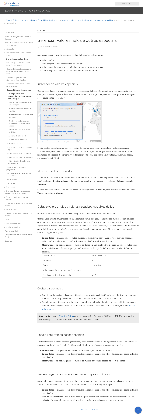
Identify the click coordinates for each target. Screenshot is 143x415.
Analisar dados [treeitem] (12, 180)
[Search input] (130, 3)
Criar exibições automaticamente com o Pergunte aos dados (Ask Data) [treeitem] (19, 71)
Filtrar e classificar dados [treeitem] (17, 140)
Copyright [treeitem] (8, 241)
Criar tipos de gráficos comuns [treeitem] (19, 153)
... (59, 20)
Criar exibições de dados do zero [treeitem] (18, 90)
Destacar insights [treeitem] (14, 143)
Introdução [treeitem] (9, 49)
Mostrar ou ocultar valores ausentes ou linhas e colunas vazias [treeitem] (19, 123)
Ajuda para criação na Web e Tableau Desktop (38, 20)
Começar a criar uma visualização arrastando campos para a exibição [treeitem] (19, 96)
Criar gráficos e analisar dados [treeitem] (16, 59)
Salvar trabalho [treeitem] (11, 210)
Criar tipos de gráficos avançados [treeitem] (20, 157)
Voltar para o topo (88, 410)
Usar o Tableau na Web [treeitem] (13, 223)
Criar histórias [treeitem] (10, 187)
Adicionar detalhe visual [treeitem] (17, 136)
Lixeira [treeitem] (7, 220)
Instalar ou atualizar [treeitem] (12, 227)
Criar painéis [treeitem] (10, 183)
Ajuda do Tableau (11, 20)
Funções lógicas (66, 316)
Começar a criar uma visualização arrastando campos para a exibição (88, 20)
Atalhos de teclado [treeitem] (11, 231)
